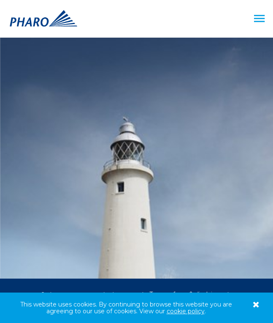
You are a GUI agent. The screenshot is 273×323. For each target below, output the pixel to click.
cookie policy (186, 311)
